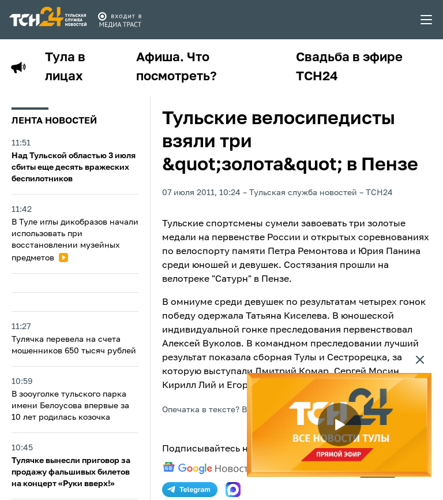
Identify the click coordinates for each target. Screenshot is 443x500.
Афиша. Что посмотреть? (176, 67)
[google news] (208, 468)
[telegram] (189, 489)
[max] (233, 489)
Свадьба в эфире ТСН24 (349, 67)
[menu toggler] (427, 20)
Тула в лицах (65, 67)
